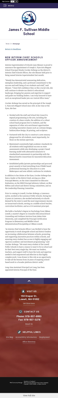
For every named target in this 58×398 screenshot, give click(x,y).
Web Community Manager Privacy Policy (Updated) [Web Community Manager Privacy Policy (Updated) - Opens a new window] (36, 382)
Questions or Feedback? (29, 381)
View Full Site (29, 395)
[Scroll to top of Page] (29, 281)
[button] (14, 1)
